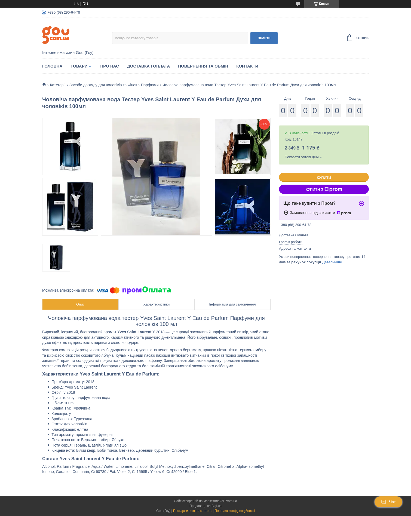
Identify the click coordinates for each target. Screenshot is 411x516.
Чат (388, 501)
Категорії (57, 85)
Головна (52, 66)
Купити (324, 178)
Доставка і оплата (148, 66)
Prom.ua (231, 501)
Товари (78, 66)
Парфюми (150, 85)
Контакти (247, 66)
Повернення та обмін (203, 66)
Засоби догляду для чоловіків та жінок (103, 85)
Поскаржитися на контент (192, 511)
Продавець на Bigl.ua (205, 506)
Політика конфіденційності (234, 511)
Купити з (324, 189)
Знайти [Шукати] (264, 38)
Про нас (109, 66)
